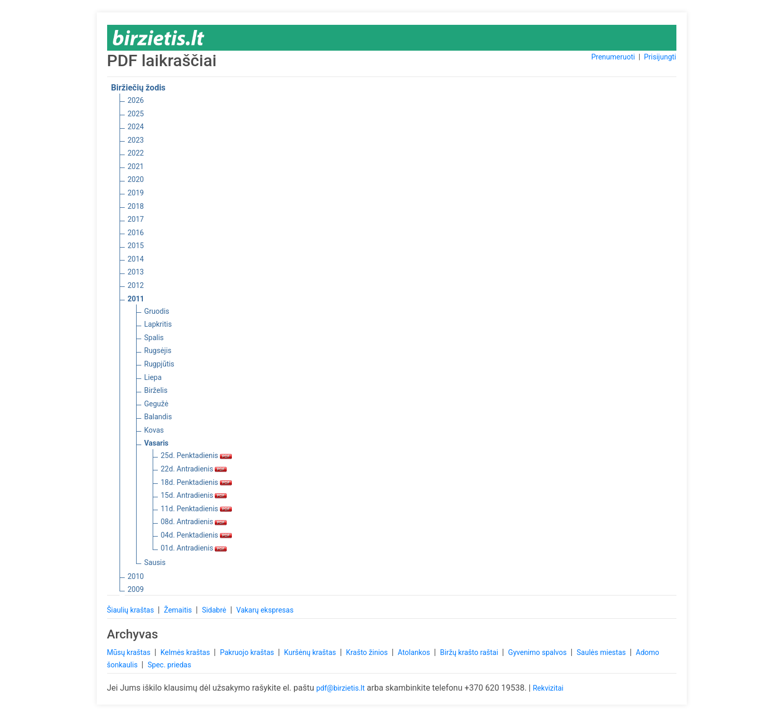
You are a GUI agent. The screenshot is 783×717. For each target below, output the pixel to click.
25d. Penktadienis (196, 455)
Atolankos (415, 652)
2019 (136, 193)
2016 (136, 232)
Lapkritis (158, 324)
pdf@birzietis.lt (340, 688)
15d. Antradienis (194, 495)
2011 (136, 299)
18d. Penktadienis (196, 482)
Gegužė (156, 404)
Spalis (154, 337)
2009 (136, 589)
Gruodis (157, 311)
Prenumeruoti (612, 57)
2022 (136, 153)
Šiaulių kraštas (131, 610)
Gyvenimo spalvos (538, 652)
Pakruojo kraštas (248, 652)
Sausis (155, 562)
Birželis (156, 390)
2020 (136, 179)
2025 (136, 114)
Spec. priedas (169, 665)
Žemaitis (179, 610)
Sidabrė (215, 610)
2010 (136, 576)
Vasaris (156, 443)
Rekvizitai (548, 688)
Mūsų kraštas (130, 652)
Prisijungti (660, 57)
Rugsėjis (158, 350)
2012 (136, 285)
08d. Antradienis (194, 521)
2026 (136, 100)
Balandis (158, 417)
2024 (136, 127)
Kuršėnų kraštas (311, 652)
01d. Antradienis (194, 548)
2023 (136, 140)
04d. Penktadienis (196, 535)
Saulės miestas (602, 652)
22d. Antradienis (194, 469)
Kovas (154, 430)
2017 (136, 219)
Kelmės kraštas (186, 652)
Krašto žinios (368, 652)
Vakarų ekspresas (265, 610)
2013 (136, 272)
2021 (136, 166)
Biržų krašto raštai (470, 652)
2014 (136, 259)
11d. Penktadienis (196, 509)
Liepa (153, 377)
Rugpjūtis (159, 364)
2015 (136, 245)
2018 (136, 206)
